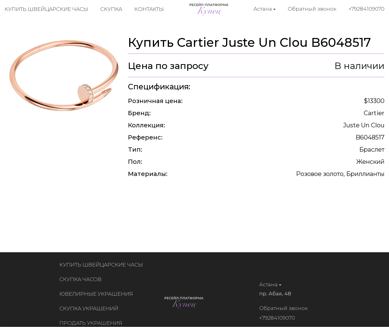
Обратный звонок (312, 9)
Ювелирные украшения (97, 294)
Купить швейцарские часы (46, 9)
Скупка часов (82, 279)
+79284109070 (366, 9)
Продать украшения (92, 323)
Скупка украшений (90, 308)
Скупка (111, 9)
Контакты (149, 9)
